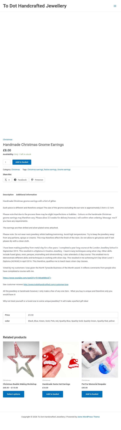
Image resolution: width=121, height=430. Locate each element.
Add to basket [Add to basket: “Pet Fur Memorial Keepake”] (92, 394)
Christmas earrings (35, 170)
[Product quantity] (7, 162)
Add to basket (21, 162)
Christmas (7, 139)
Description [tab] (8, 194)
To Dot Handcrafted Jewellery (35, 6)
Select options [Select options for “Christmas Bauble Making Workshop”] (13, 394)
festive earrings (50, 170)
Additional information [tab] (26, 194)
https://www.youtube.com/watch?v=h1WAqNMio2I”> (27, 278)
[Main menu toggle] (115, 6)
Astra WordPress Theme (88, 417)
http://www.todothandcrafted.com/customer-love (46, 284)
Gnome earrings (64, 170)
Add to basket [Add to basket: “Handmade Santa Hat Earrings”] (53, 394)
